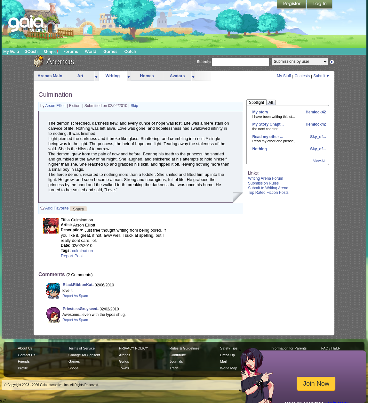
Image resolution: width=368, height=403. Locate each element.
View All (319, 161)
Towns (124, 368)
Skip (134, 105)
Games (110, 51)
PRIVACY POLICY (133, 348)
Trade (174, 368)
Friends (24, 361)
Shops (51, 51)
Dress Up (227, 355)
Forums (70, 51)
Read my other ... (268, 137)
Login (319, 5)
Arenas (124, 355)
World (90, 51)
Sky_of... (317, 137)
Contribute (178, 355)
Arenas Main (49, 75)
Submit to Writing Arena (268, 188)
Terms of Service (81, 348)
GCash (31, 51)
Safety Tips (229, 348)
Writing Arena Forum (265, 178)
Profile (23, 368)
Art (80, 75)
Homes (147, 75)
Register (292, 5)
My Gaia (11, 51)
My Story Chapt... (268, 124)
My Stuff (284, 76)
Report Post (72, 255)
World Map (228, 368)
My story (260, 112)
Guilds (124, 361)
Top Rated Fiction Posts (268, 192)
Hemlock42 (315, 112)
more (96, 76)
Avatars (177, 75)
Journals (176, 361)
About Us (25, 348)
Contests (302, 76)
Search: (204, 62)
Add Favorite (57, 208)
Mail (223, 361)
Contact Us (27, 355)
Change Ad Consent (84, 355)
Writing (113, 75)
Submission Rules (263, 183)
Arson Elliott (56, 105)
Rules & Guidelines (185, 348)
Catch (130, 51)
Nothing (259, 149)
